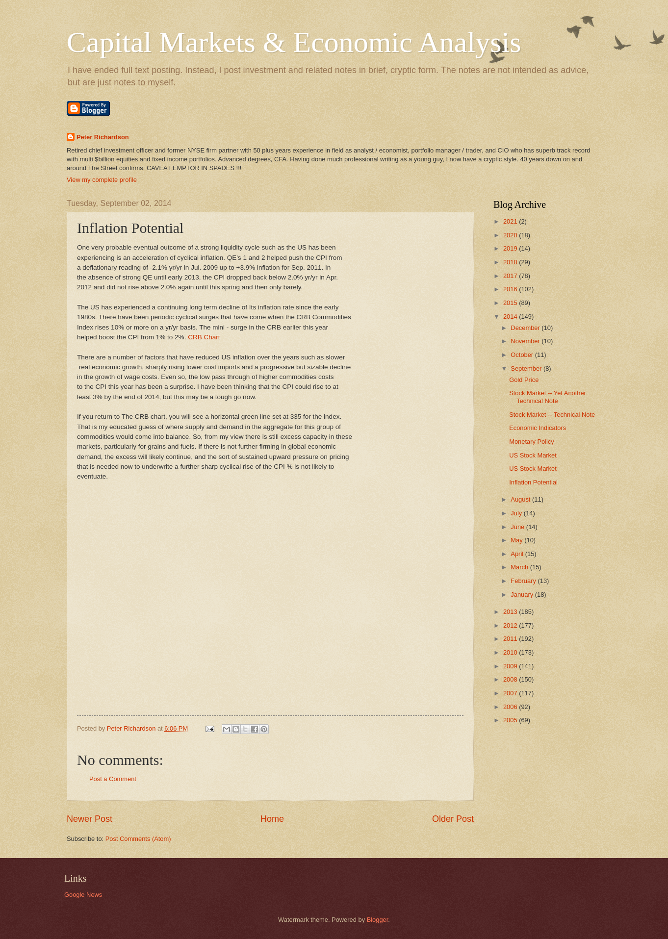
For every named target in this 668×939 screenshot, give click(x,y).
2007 (511, 693)
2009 (511, 666)
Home (272, 819)
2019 (511, 248)
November (526, 341)
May (517, 540)
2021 (511, 221)
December (526, 327)
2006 (511, 707)
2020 (511, 235)
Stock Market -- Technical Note (552, 414)
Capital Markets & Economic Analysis (294, 42)
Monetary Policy (531, 441)
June (518, 527)
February (524, 580)
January (523, 594)
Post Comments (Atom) (138, 838)
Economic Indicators (537, 427)
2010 (511, 652)
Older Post (453, 819)
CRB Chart (204, 337)
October (523, 354)
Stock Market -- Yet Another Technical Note (547, 396)
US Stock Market (533, 455)
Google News (83, 894)
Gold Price (524, 379)
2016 (511, 289)
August (521, 499)
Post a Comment (112, 779)
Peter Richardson (103, 137)
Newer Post (89, 819)
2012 (511, 625)
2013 (511, 611)
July (517, 513)
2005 (511, 720)
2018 (511, 262)
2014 (511, 316)
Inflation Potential (533, 482)
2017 (511, 275)
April (518, 554)
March (520, 567)
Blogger (377, 919)
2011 (511, 638)
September (527, 368)
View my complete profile (102, 179)
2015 (511, 302)
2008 (511, 679)
